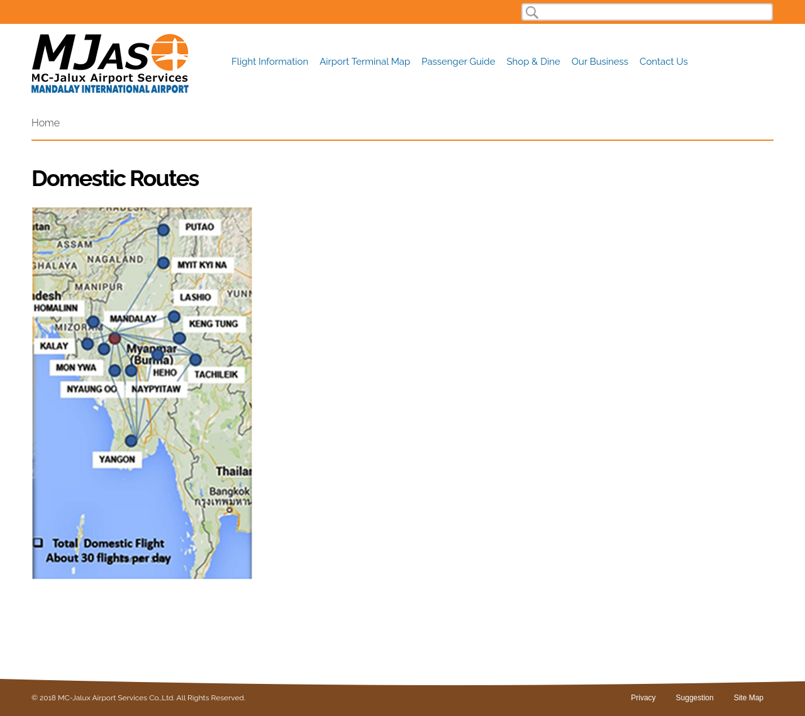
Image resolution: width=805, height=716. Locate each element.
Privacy (643, 697)
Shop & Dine (533, 62)
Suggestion (695, 697)
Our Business (600, 62)
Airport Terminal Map (364, 62)
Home (45, 123)
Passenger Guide (458, 62)
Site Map (748, 697)
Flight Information (269, 62)
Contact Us (664, 62)
